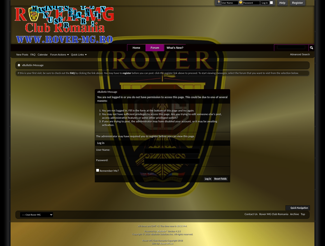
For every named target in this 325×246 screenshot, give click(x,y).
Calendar (43, 54)
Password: (102, 160)
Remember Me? (107, 170)
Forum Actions (58, 54)
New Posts (22, 54)
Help (283, 3)
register (153, 136)
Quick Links (77, 54)
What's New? (175, 47)
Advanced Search (300, 54)
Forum (155, 47)
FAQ (32, 54)
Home (136, 47)
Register (297, 3)
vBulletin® (162, 231)
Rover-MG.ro (166, 243)
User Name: (103, 149)
